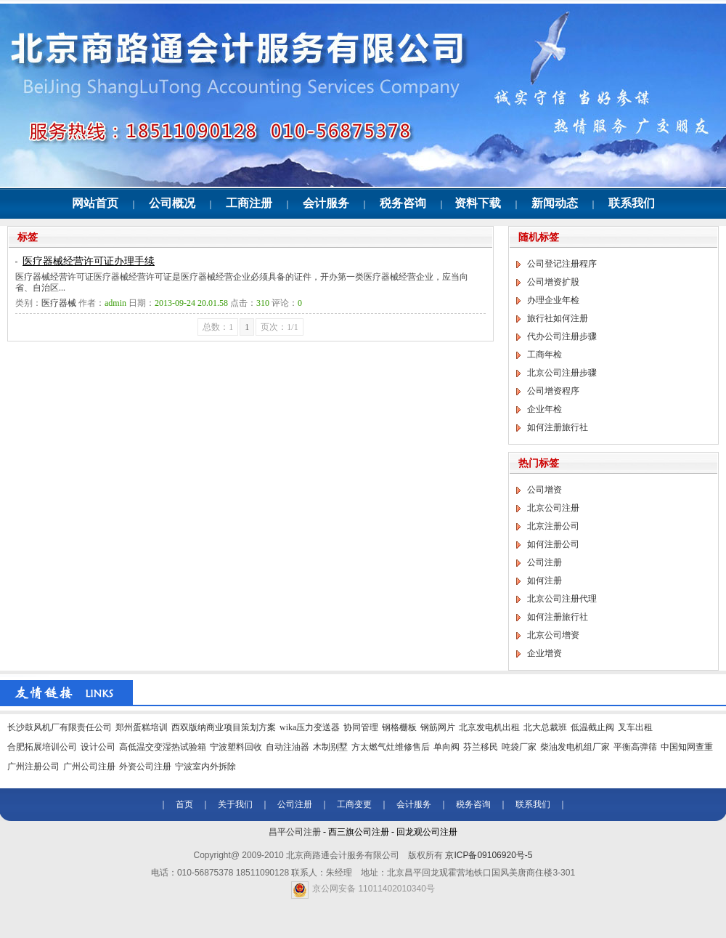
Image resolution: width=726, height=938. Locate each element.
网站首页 (95, 203)
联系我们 (631, 203)
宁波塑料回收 (236, 747)
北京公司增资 (553, 635)
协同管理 (360, 727)
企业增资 (544, 653)
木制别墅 (330, 747)
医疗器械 (58, 303)
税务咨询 (403, 203)
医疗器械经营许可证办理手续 (89, 261)
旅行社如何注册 (557, 318)
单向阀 (446, 747)
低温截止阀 (592, 727)
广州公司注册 (89, 766)
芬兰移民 (480, 747)
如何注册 (544, 580)
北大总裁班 (545, 727)
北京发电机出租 (489, 727)
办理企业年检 (553, 300)
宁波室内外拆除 (205, 766)
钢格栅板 (399, 727)
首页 (184, 804)
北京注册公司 (553, 526)
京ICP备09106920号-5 (488, 855)
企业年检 (544, 409)
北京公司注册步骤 (562, 373)
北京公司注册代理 (562, 599)
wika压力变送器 (310, 727)
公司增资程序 (553, 391)
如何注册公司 (553, 544)
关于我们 (235, 804)
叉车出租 (635, 727)
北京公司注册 (553, 508)
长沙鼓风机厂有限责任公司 (59, 727)
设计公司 (98, 747)
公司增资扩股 (553, 282)
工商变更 (354, 804)
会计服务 (326, 203)
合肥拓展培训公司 (42, 747)
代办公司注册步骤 (562, 336)
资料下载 (477, 203)
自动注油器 (287, 747)
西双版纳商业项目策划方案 (223, 727)
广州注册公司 (33, 766)
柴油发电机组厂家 (575, 747)
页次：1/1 (279, 327)
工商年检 (544, 354)
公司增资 (544, 490)
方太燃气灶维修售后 (390, 747)
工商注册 (249, 203)
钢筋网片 (437, 727)
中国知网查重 (687, 747)
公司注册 (544, 562)
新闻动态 (554, 203)
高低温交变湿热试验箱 (162, 747)
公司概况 (172, 203)
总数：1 (218, 327)
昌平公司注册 (295, 832)
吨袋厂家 (519, 747)
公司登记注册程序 (562, 264)
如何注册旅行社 (557, 427)
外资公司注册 (145, 766)
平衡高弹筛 (635, 747)
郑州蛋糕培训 (141, 727)
